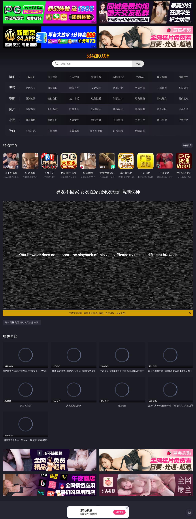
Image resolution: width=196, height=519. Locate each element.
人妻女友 (74, 120)
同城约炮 (31, 130)
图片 (12, 109)
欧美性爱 (96, 98)
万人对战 (74, 77)
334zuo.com (98, 56)
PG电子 (30, 77)
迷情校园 (118, 120)
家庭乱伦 (52, 120)
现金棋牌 (162, 77)
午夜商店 (52, 130)
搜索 (137, 63)
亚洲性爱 (31, 98)
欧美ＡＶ (74, 87)
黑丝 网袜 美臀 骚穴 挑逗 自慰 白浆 (21, 322)
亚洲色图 (52, 109)
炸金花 (140, 77)
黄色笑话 (162, 120)
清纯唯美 (140, 109)
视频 (12, 88)
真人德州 (52, 77)
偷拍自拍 (52, 98)
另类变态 (183, 98)
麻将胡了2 (118, 77)
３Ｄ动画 (96, 87)
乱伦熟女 (162, 98)
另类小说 (140, 120)
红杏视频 (118, 130)
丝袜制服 (140, 87)
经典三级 (140, 98)
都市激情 (31, 120)
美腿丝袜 (118, 109)
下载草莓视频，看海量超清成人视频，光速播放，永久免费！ (130, 313)
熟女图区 (162, 109)
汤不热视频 (96, 130)
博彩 (12, 77)
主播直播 (162, 87)
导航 (12, 131)
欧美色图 (74, 109)
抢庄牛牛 (183, 77)
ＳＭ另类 (183, 87)
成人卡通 (74, 98)
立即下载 (119, 512)
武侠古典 (96, 120)
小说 (12, 120)
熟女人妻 (118, 87)
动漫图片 (96, 109)
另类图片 (183, 109)
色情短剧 (140, 130)
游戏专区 (96, 77)
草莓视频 (74, 130)
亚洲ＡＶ (31, 87)
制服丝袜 (118, 98)
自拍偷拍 (52, 87)
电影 (12, 98)
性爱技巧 (183, 120)
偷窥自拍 (31, 109)
